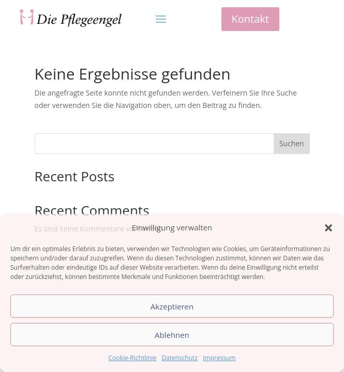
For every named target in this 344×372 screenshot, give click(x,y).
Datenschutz (179, 357)
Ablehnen (172, 335)
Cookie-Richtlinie (132, 357)
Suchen (291, 143)
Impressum (219, 357)
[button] (328, 228)
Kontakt (250, 19)
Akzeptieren (172, 306)
